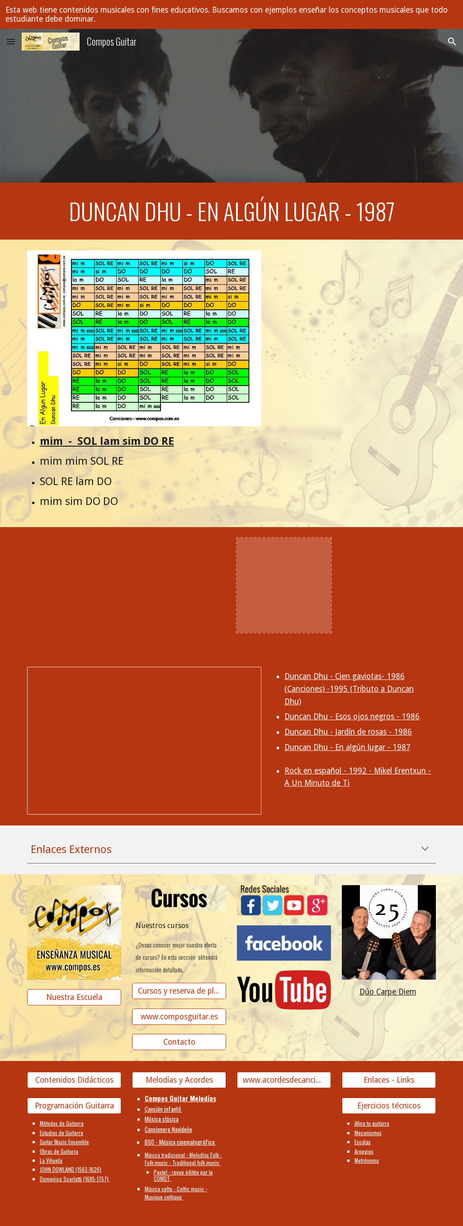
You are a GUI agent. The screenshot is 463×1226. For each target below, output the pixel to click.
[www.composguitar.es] (179, 1016)
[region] (231, 14)
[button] (11, 41)
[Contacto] (179, 1042)
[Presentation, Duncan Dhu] (144, 740)
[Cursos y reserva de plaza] (179, 991)
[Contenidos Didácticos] (74, 1080)
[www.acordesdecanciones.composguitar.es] (284, 1080)
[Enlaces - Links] (389, 1080)
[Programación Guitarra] (74, 1106)
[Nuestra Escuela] (74, 997)
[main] (231, 211)
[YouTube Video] (74, 585)
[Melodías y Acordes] (179, 1080)
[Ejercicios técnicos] (389, 1106)
